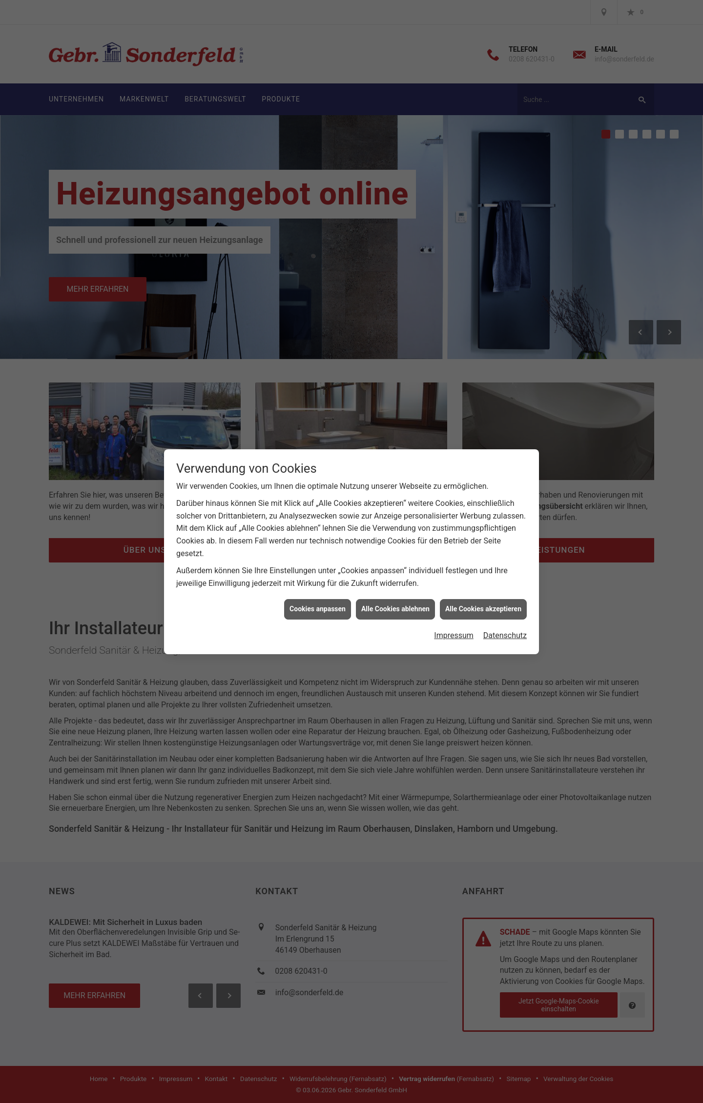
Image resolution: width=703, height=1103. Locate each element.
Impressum (454, 446)
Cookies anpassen (317, 420)
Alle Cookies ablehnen (395, 420)
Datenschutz (505, 446)
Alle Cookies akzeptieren (483, 420)
